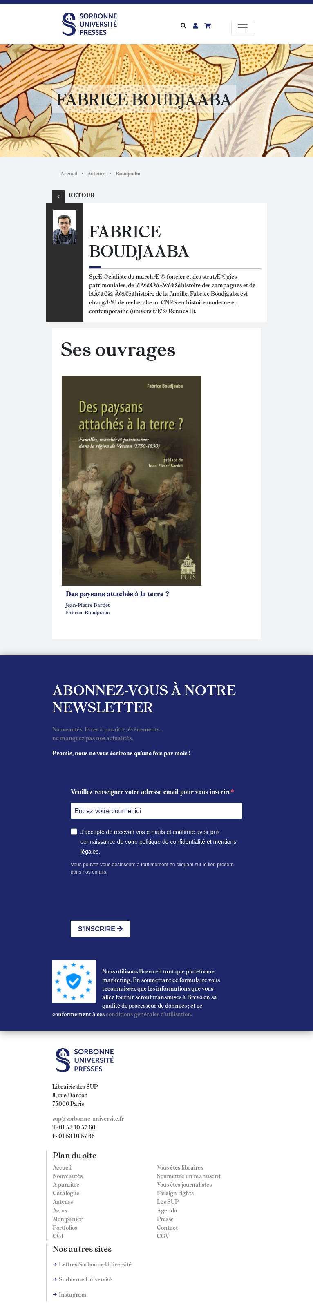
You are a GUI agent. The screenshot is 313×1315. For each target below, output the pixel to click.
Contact (167, 1227)
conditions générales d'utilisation (148, 1014)
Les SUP (168, 1201)
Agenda (167, 1210)
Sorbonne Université (85, 1279)
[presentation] (133, 898)
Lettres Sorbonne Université (95, 1264)
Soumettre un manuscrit (189, 1176)
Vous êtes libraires (180, 1167)
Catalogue (66, 1193)
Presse (165, 1218)
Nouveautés (68, 1176)
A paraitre (66, 1184)
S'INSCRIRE (100, 929)
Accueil (69, 173)
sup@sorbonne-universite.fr (88, 1118)
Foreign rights (175, 1193)
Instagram (73, 1294)
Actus (60, 1210)
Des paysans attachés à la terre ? (117, 593)
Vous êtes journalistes (184, 1184)
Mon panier (68, 1218)
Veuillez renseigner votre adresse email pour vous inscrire (151, 791)
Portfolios (65, 1227)
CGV (163, 1236)
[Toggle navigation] (242, 28)
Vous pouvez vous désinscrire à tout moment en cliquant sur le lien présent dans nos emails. (152, 868)
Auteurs (96, 173)
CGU (59, 1236)
